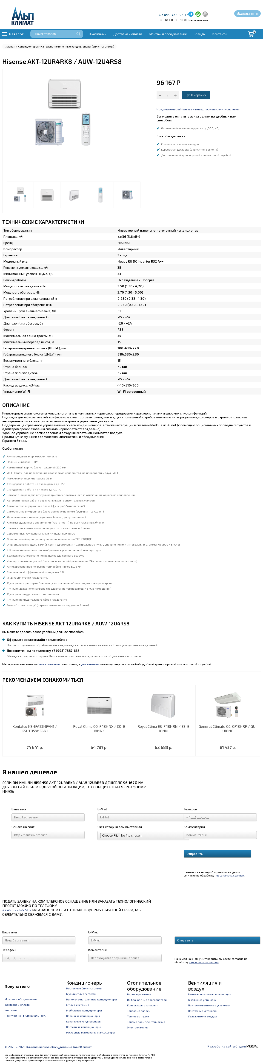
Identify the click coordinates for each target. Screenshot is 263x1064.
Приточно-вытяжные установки (209, 1005)
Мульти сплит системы (81, 993)
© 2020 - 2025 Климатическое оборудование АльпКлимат (48, 1047)
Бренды (200, 34)
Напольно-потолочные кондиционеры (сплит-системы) (77, 46)
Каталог (16, 34)
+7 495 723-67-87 (16, 910)
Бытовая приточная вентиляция (209, 994)
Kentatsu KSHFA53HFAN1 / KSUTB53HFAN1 (34, 728)
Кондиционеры (28, 46)
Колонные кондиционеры (83, 1015)
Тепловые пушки (138, 1016)
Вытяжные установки (202, 999)
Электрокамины (137, 1027)
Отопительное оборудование (144, 985)
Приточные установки (202, 1010)
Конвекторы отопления (142, 1005)
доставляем (90, 664)
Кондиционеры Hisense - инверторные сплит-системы (198, 109)
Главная (10, 46)
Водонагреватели (139, 994)
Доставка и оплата (127, 34)
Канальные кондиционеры (83, 1021)
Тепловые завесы (139, 1010)
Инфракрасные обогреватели (147, 999)
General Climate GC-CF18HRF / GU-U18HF (228, 728)
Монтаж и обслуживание (168, 34)
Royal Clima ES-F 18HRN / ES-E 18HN (163, 728)
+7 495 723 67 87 (173, 15)
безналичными (48, 664)
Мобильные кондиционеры (84, 1010)
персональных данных (229, 875)
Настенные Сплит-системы (84, 988)
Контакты (219, 34)
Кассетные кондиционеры (83, 1026)
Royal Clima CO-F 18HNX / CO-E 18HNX (99, 728)
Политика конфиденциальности (25, 1015)
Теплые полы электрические (146, 1021)
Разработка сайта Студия (227, 1046)
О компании (97, 34)
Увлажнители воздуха (202, 1016)
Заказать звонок (247, 13)
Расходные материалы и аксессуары (90, 1032)
